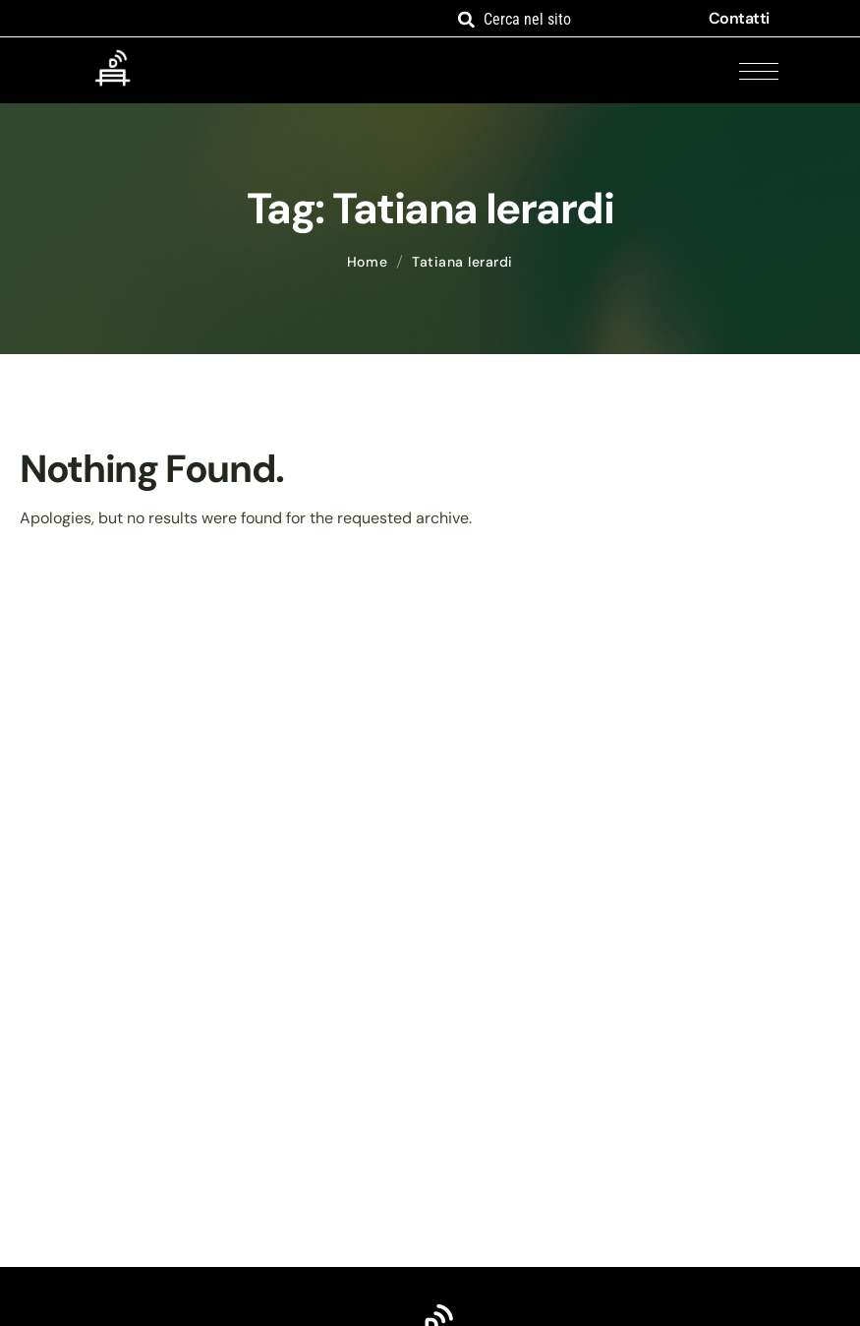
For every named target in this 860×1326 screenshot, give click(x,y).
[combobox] (569, 19)
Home (367, 262)
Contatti (739, 18)
